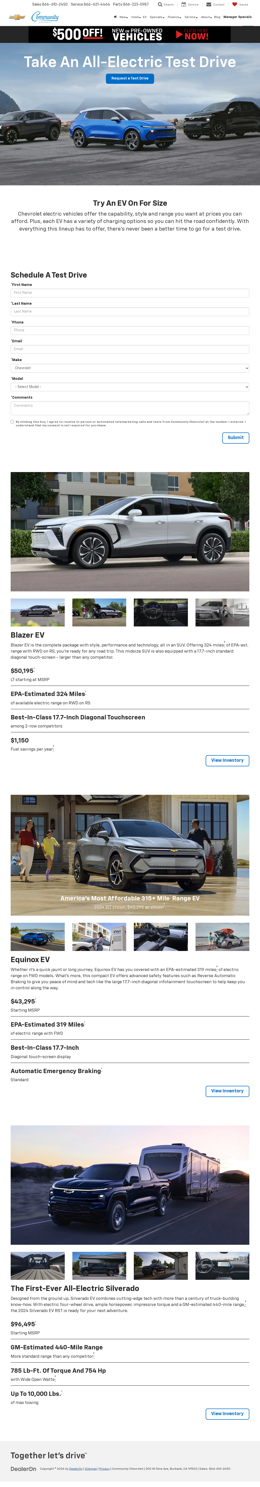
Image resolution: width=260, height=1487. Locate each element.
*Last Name (21, 303)
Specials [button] (156, 17)
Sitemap (91, 1469)
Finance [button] (173, 17)
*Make (16, 360)
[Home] (115, 17)
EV (145, 17)
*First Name (21, 285)
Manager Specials (237, 17)
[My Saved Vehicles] (240, 4)
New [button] (123, 17)
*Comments (21, 397)
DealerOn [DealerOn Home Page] (76, 1469)
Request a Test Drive (130, 78)
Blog (217, 17)
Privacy (104, 1469)
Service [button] (190, 17)
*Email (16, 341)
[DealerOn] (24, 1469)
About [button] (205, 17)
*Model (17, 379)
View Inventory (227, 761)
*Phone (17, 322)
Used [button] (135, 17)
